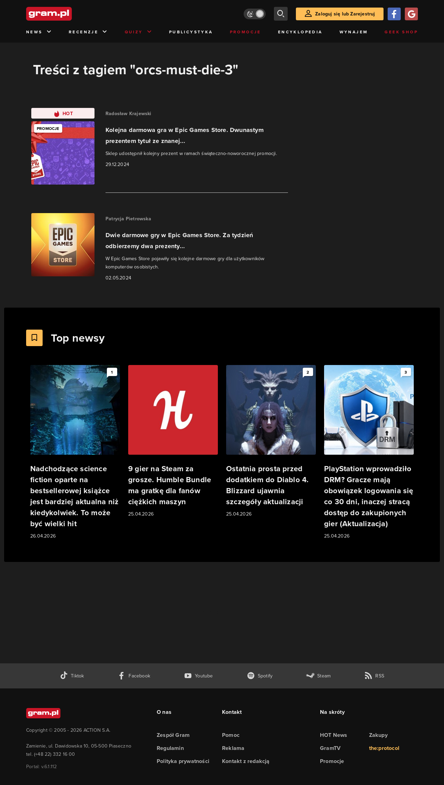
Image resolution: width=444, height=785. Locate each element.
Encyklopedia (300, 32)
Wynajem (354, 32)
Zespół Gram (173, 735)
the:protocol (384, 748)
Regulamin (170, 748)
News (39, 32)
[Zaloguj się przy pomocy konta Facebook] (394, 14)
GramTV (330, 748)
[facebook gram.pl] (134, 675)
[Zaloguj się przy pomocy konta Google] (411, 14)
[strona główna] (66, 14)
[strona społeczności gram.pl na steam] (318, 675)
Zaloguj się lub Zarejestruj (345, 13)
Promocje (245, 32)
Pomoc (231, 735)
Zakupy (378, 735)
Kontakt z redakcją (246, 761)
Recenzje (88, 32)
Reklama (233, 748)
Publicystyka (191, 32)
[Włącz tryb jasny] (255, 14)
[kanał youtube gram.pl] (198, 675)
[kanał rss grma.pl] (374, 675)
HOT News (333, 735)
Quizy (138, 32)
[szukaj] (281, 14)
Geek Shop (401, 32)
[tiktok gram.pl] (72, 675)
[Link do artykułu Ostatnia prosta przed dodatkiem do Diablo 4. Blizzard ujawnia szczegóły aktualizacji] (271, 441)
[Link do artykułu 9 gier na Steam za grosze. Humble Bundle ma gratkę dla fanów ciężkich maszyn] (173, 441)
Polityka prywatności (183, 761)
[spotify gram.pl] (260, 675)
